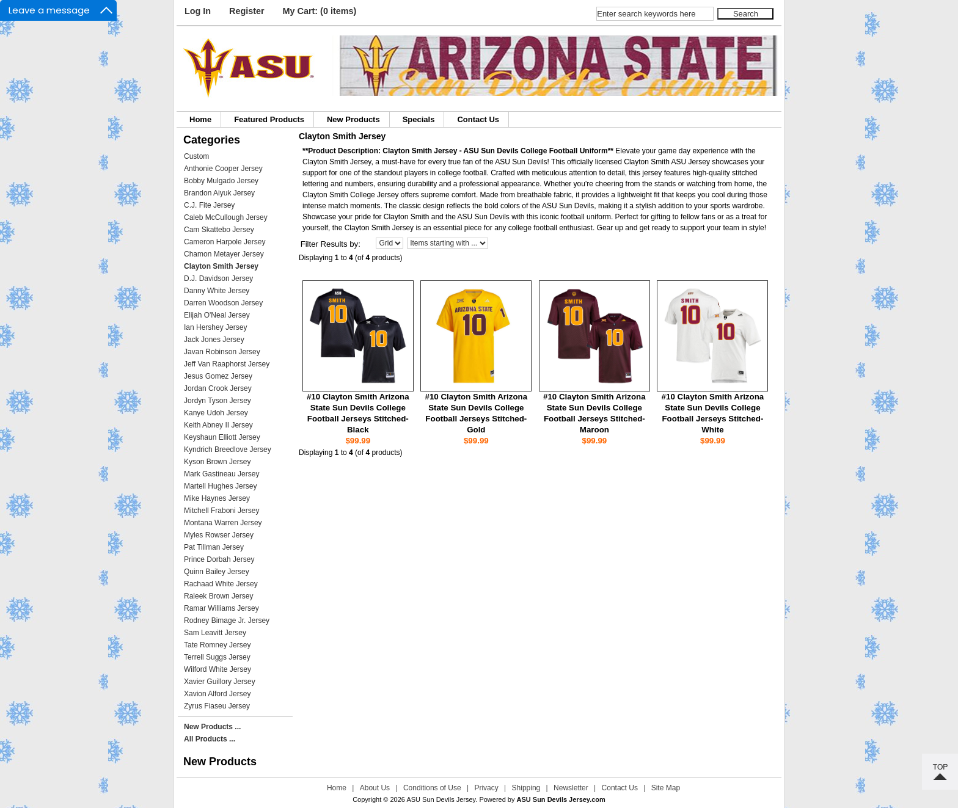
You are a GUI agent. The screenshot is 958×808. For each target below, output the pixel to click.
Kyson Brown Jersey (217, 461)
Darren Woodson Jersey (223, 303)
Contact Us (478, 119)
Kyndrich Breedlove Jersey (227, 449)
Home (200, 119)
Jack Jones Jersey (214, 339)
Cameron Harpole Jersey (224, 242)
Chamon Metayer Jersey (224, 254)
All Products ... (209, 739)
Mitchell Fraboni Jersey (221, 510)
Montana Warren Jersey (223, 523)
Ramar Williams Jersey (221, 608)
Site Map (665, 788)
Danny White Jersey (216, 290)
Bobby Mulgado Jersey (221, 181)
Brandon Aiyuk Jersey (219, 193)
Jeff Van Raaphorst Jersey (226, 364)
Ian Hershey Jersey (215, 327)
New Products (353, 119)
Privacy (486, 788)
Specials (419, 119)
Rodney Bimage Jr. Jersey (226, 620)
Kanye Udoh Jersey (216, 413)
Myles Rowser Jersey (219, 535)
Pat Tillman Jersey (214, 547)
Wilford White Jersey (217, 669)
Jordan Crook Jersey (218, 388)
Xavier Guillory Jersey (219, 681)
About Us (375, 788)
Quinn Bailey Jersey (216, 571)
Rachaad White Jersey (221, 584)
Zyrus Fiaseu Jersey (217, 706)
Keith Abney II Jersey (218, 425)
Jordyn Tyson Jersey (217, 400)
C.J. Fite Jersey (209, 205)
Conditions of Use (432, 788)
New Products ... (212, 726)
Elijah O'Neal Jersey (217, 315)
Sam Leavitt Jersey (215, 632)
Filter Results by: (330, 244)
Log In (198, 11)
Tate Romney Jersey (217, 645)
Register (247, 11)
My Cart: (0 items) (320, 11)
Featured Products (269, 119)
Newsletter (571, 788)
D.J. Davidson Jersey (218, 278)
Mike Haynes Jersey (217, 498)
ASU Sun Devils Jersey (440, 799)
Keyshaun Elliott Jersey (222, 437)
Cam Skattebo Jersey (219, 229)
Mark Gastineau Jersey (221, 474)
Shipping (526, 788)
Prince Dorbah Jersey (219, 559)
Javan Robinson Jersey (222, 352)
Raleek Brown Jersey (218, 596)
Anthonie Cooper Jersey (223, 168)
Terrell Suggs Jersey (217, 657)
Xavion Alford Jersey (217, 694)
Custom (196, 156)
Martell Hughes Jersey (220, 486)
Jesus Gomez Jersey (218, 376)
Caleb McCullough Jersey (226, 217)
